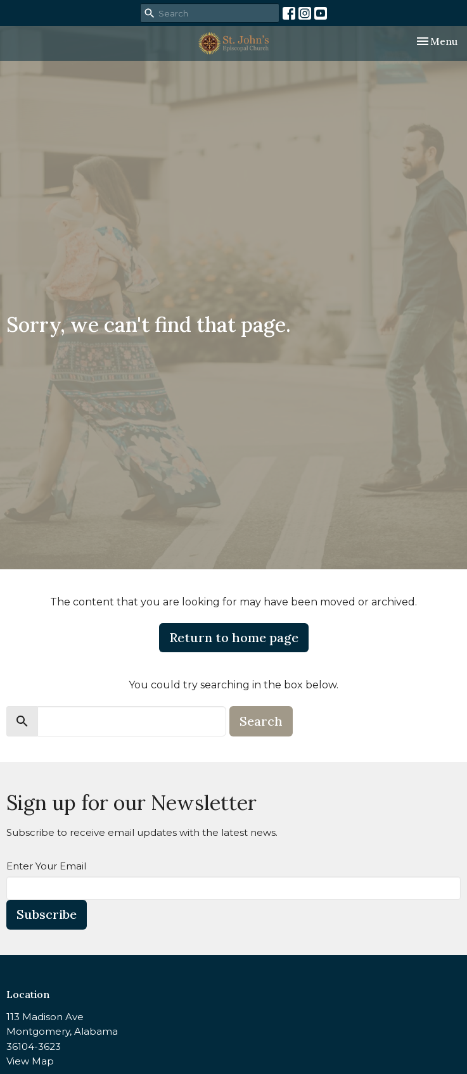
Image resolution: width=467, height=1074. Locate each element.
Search (261, 721)
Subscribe (46, 914)
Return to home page (233, 637)
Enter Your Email (46, 866)
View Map (30, 1061)
